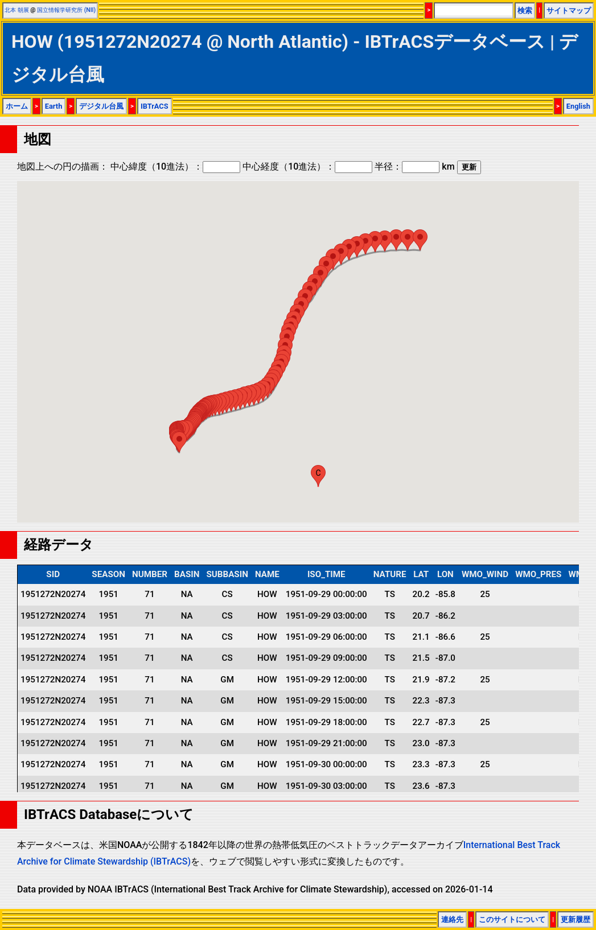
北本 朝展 (17, 10)
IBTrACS (154, 106)
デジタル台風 (101, 106)
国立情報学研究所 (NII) (66, 10)
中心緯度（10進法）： (175, 166)
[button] (179, 441)
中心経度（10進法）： (307, 166)
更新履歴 (575, 919)
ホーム (17, 106)
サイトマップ (568, 10)
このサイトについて (512, 919)
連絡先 (452, 919)
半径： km (414, 166)
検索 (524, 10)
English (578, 106)
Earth (54, 106)
